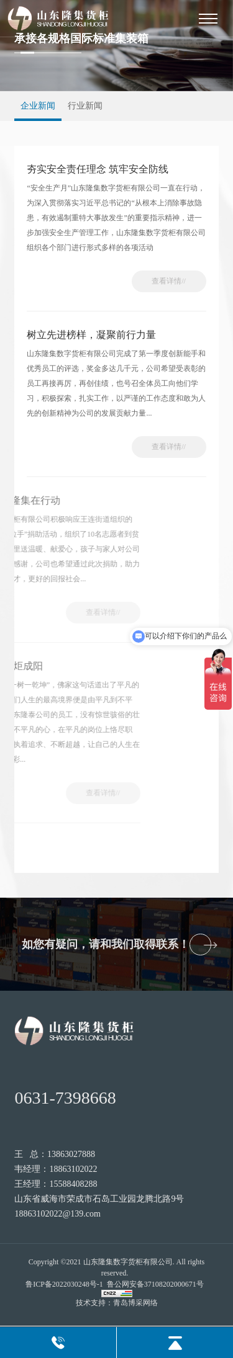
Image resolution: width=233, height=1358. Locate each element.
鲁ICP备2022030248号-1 (64, 1284)
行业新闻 (85, 105)
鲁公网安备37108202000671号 (155, 1284)
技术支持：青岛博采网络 (117, 1302)
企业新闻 (38, 105)
